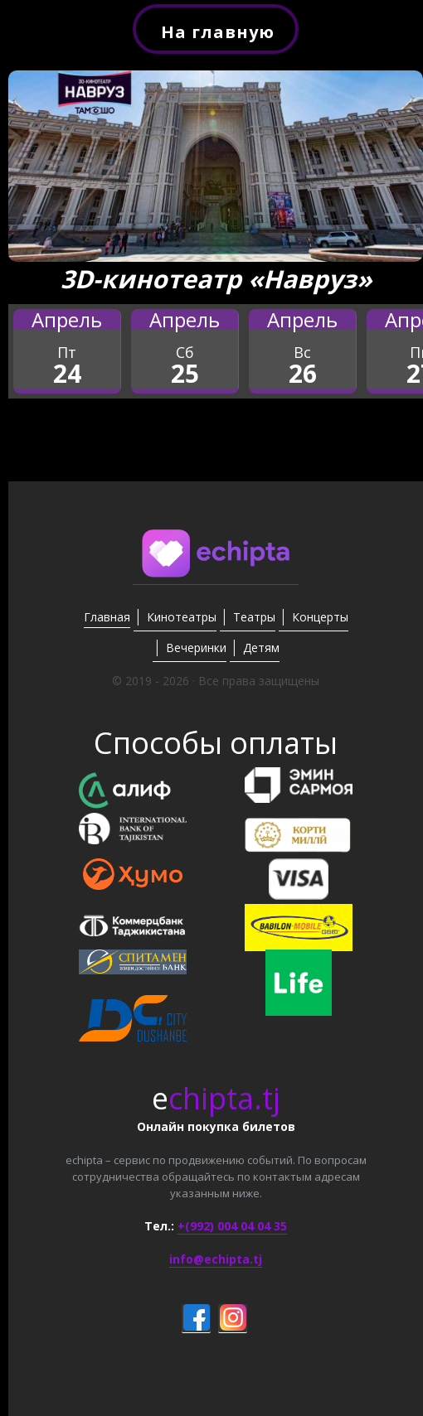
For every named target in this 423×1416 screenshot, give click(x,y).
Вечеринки (196, 647)
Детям (261, 647)
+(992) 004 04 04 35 (232, 1226)
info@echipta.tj (215, 1259)
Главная (107, 617)
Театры (254, 617)
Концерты (320, 617)
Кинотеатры (181, 617)
